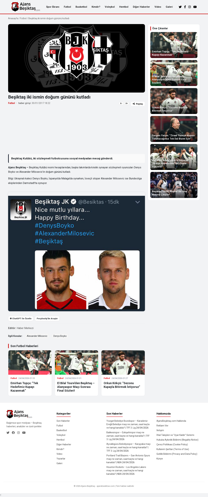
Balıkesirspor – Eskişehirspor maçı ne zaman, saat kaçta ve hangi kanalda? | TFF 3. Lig (128, 436)
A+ (126, 103)
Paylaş (138, 104)
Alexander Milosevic (37, 336)
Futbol (67, 6)
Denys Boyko (60, 336)
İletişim (160, 430)
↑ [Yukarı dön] (0, 495)
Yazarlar (61, 458)
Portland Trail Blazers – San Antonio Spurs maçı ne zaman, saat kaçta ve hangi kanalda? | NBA (128, 459)
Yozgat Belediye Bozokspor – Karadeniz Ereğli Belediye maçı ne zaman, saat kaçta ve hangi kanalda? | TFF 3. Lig (128, 424)
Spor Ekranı (52, 6)
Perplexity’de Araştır (47, 318)
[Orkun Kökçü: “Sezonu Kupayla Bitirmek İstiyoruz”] (173, 101)
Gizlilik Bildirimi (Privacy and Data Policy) (176, 454)
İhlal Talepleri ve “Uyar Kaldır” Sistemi (175, 435)
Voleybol (110, 6)
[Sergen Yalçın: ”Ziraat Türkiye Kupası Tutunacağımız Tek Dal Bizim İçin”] (173, 129)
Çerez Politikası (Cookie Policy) (172, 444)
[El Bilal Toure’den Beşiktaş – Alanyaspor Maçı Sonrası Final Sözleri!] (173, 73)
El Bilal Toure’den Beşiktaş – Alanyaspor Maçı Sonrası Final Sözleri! (76, 386)
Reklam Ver (162, 425)
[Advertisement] (76, 130)
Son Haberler (63, 421)
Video (158, 6)
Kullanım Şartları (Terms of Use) (172, 449)
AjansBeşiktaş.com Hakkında (171, 421)
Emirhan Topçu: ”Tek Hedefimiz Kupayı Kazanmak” (24, 386)
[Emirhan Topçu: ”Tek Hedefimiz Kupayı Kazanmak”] (173, 45)
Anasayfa (13, 18)
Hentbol (123, 6)
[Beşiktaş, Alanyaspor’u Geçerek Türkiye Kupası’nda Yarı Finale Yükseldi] (173, 157)
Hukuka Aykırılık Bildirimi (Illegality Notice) (177, 439)
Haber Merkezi (25, 328)
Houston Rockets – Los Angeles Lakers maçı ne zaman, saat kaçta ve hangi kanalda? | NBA (126, 470)
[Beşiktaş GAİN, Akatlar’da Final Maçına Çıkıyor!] (173, 185)
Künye (159, 458)
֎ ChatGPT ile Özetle (21, 318)
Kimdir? (96, 6)
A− (121, 103)
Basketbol (81, 6)
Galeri (169, 6)
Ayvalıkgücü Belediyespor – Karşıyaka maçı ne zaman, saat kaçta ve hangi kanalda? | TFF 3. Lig (128, 447)
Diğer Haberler (141, 6)
